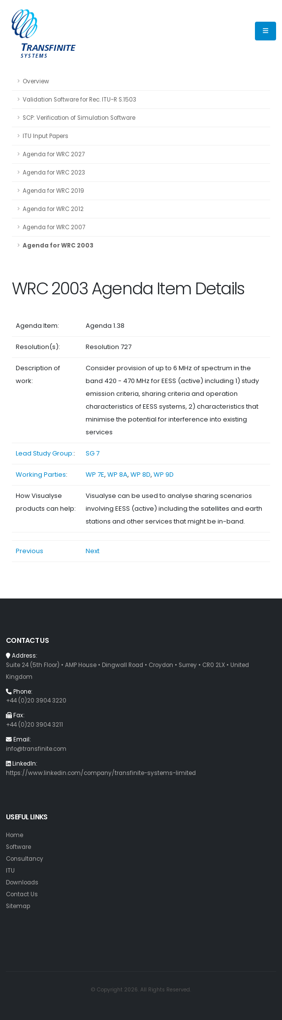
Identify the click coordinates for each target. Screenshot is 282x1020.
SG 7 (92, 453)
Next (92, 551)
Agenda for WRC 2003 (58, 245)
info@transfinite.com (36, 749)
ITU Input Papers (45, 136)
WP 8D (140, 474)
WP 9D (164, 474)
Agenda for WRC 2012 (53, 209)
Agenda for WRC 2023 (54, 172)
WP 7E (95, 474)
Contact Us (22, 894)
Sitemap (18, 906)
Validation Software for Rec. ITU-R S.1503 (79, 100)
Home (14, 835)
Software (18, 847)
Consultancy (24, 859)
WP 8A (117, 474)
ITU (10, 871)
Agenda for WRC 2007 (54, 227)
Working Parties (41, 474)
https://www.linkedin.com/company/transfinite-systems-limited (101, 773)
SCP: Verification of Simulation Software (79, 118)
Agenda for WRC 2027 (54, 154)
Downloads (22, 882)
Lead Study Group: (45, 453)
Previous (29, 551)
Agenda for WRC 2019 (53, 191)
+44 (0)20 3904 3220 (36, 700)
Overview (36, 81)
